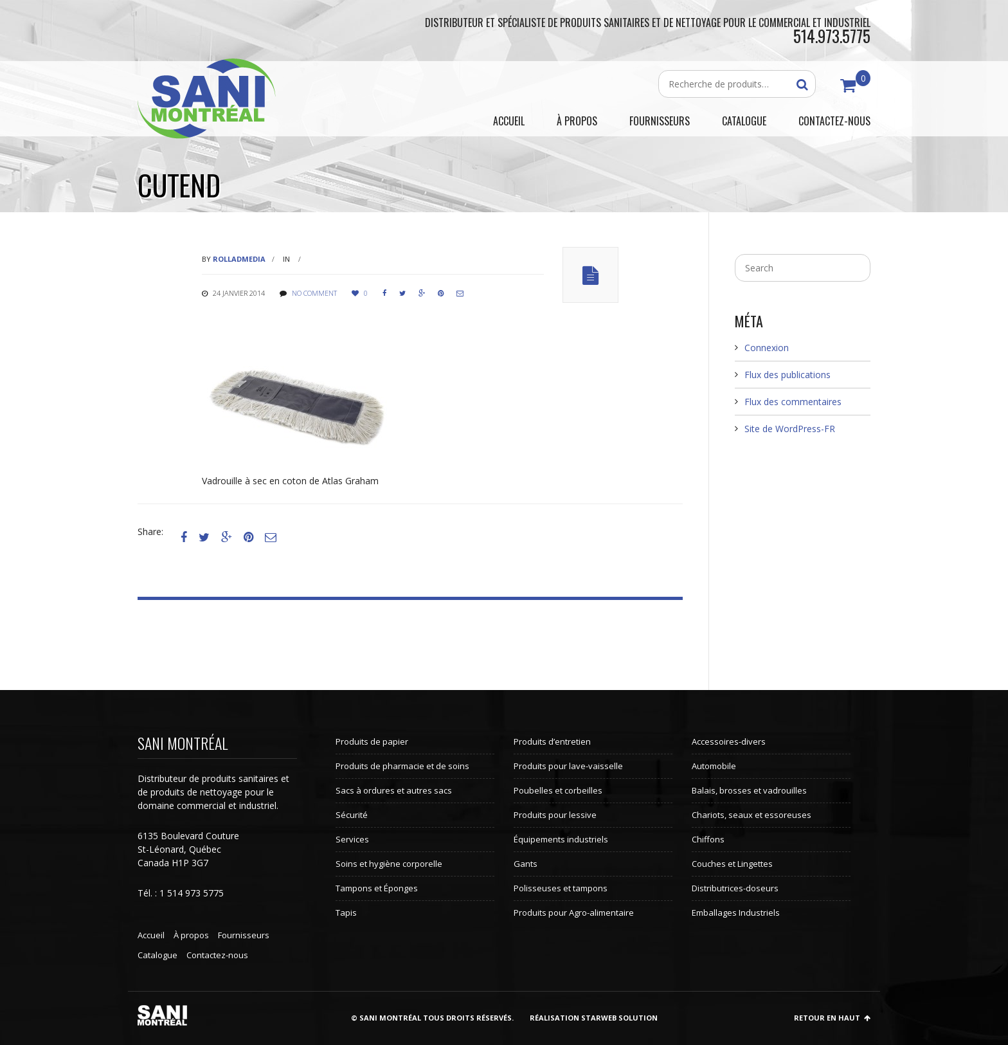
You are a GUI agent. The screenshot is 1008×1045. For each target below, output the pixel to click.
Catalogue (157, 955)
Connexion (766, 347)
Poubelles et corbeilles (558, 790)
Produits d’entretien (552, 741)
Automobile (714, 766)
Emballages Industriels (736, 912)
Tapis (346, 912)
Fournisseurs (243, 935)
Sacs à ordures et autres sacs (394, 790)
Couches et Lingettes (732, 863)
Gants (525, 863)
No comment (314, 293)
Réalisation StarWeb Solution (594, 1017)
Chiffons (708, 839)
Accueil (151, 935)
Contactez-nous (217, 955)
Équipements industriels (561, 839)
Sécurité (352, 815)
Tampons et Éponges (377, 888)
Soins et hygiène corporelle (389, 863)
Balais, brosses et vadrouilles (749, 790)
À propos (191, 935)
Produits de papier (372, 741)
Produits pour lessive (555, 815)
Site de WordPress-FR (789, 429)
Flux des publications (787, 374)
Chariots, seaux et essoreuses (751, 815)
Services (352, 839)
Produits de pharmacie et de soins (402, 766)
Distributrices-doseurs (735, 888)
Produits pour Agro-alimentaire (574, 912)
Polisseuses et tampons (561, 888)
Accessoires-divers (729, 741)
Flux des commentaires (793, 401)
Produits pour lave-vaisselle (568, 766)
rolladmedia (239, 259)
